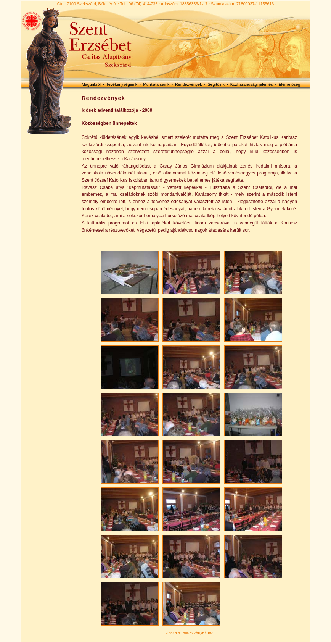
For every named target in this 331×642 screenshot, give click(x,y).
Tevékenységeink (121, 84)
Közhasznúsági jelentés (251, 84)
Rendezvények (188, 84)
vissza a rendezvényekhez (189, 632)
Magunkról (91, 84)
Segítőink (215, 84)
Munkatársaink (156, 84)
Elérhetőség (289, 84)
